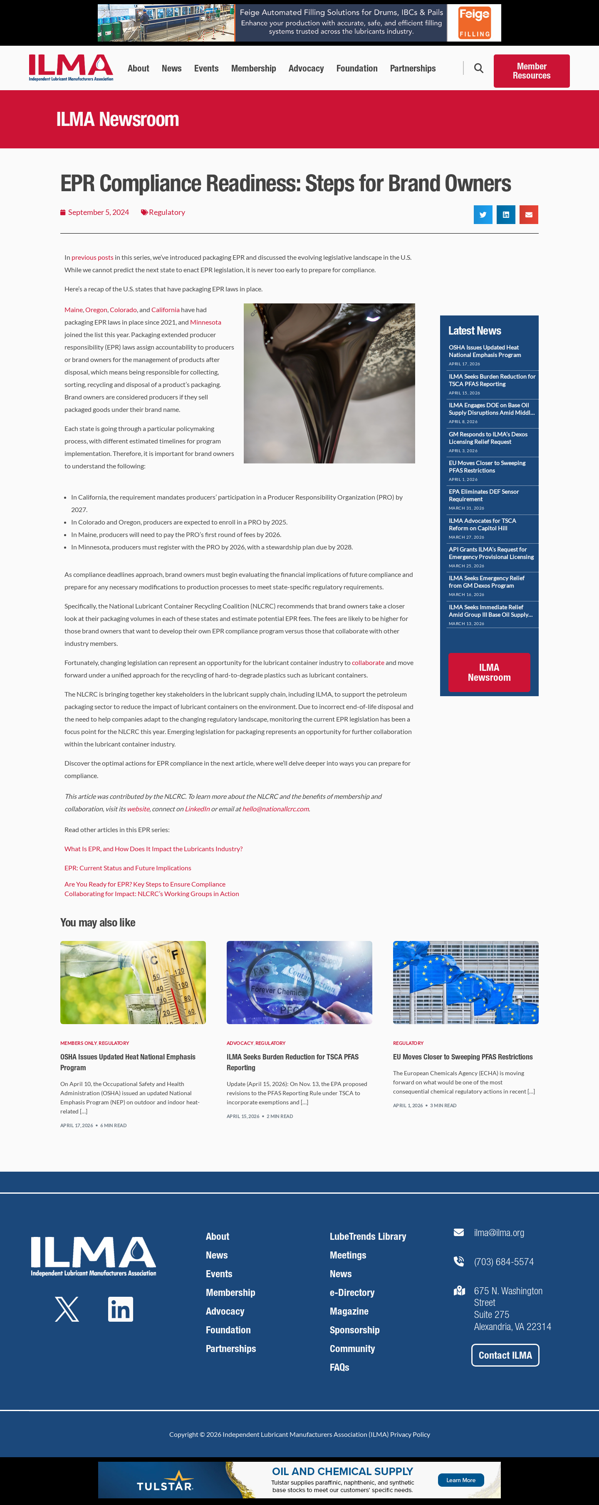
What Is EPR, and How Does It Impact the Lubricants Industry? (153, 848)
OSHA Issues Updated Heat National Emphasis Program (485, 351)
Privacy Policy (410, 1434)
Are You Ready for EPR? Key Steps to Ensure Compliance (144, 884)
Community (352, 1348)
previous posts (93, 257)
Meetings (348, 1255)
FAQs (339, 1367)
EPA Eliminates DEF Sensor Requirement (484, 495)
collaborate (368, 662)
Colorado (123, 309)
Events (219, 1274)
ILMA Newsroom (489, 672)
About (217, 1236)
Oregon (96, 309)
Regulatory (167, 212)
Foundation (228, 1330)
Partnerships (231, 1348)
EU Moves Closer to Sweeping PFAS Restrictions (487, 466)
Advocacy (240, 1043)
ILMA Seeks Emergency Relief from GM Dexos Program (487, 581)
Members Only (78, 1043)
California (165, 309)
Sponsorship (355, 1330)
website (138, 809)
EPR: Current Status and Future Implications (127, 868)
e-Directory (352, 1292)
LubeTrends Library (368, 1236)
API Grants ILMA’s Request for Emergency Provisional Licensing (491, 553)
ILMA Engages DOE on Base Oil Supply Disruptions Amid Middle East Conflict (491, 408)
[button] (483, 214)
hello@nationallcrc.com (275, 809)
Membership (230, 1292)
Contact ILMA (505, 1355)
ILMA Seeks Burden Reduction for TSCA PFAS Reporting (492, 380)
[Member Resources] (532, 67)
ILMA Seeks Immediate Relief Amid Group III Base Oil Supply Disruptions (488, 610)
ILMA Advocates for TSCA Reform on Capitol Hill (482, 524)
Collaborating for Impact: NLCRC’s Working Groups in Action (151, 893)
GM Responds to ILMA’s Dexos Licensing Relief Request (488, 438)
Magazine (349, 1311)
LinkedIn (197, 809)
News (217, 1255)
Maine (73, 309)
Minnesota (205, 322)
